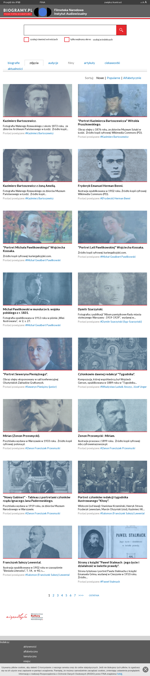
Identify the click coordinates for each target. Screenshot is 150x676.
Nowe (100, 78)
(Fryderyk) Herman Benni (116, 202)
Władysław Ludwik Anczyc (117, 396)
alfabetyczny (30, 651)
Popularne (113, 78)
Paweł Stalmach (111, 597)
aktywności (29, 646)
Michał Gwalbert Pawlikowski (44, 265)
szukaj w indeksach (103, 39)
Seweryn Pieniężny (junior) (42, 396)
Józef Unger (140, 396)
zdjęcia (33, 63)
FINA (42, 2)
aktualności (15, 68)
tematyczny (30, 656)
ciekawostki (112, 63)
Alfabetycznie (132, 78)
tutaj (119, 673)
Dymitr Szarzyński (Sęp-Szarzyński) (122, 329)
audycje (53, 63)
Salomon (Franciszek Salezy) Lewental (123, 526)
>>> (81, 610)
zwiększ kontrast (113, 2)
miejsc (26, 661)
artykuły (89, 63)
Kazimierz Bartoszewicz (40, 135)
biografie (14, 63)
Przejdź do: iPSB (12, 2)
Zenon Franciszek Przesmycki (43, 459)
